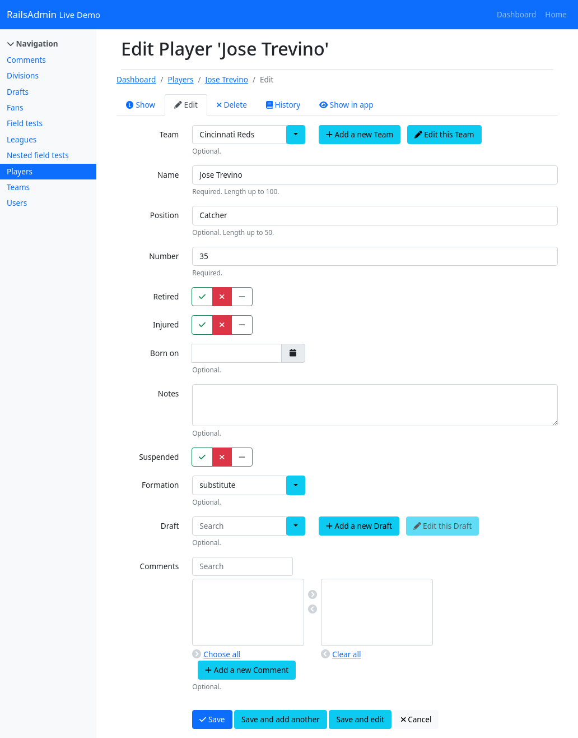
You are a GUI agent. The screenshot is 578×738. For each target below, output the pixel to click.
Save (212, 719)
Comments (26, 59)
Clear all (341, 654)
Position (164, 215)
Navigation (32, 43)
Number (164, 256)
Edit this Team (444, 134)
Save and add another (280, 719)
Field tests (25, 123)
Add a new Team (359, 134)
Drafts (18, 91)
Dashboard (516, 14)
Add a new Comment (246, 670)
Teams (18, 187)
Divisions (23, 75)
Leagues (21, 139)
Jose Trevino (227, 79)
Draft (170, 525)
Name (168, 174)
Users (17, 202)
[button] (295, 134)
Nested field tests (38, 155)
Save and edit (360, 719)
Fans (15, 107)
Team (169, 134)
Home (556, 14)
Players (19, 171)
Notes (168, 393)
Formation (160, 484)
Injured (166, 324)
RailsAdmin (53, 14)
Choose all (216, 654)
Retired (166, 296)
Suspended (159, 456)
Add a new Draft (359, 525)
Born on (164, 353)
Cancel (416, 719)
